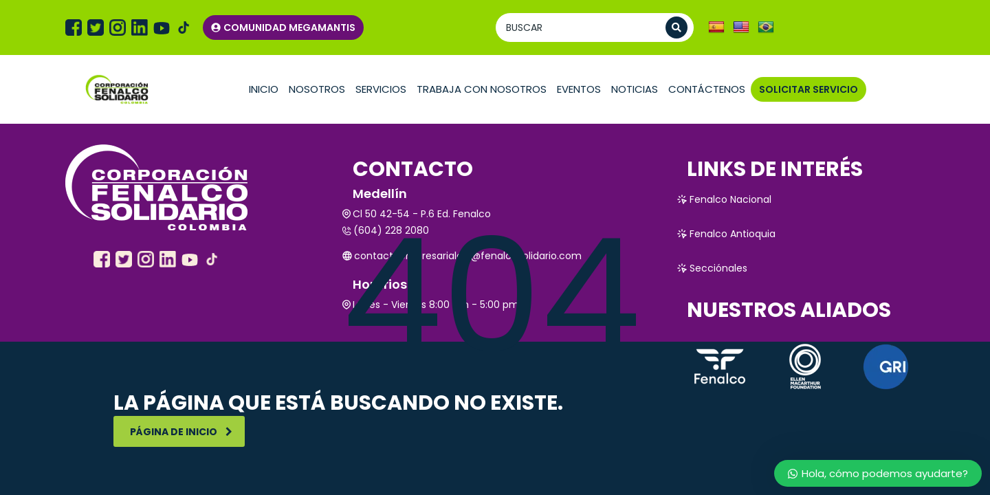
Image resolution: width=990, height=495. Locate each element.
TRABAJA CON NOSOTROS (482, 89)
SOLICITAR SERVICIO (808, 89)
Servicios (380, 89)
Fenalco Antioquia (726, 234)
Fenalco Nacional (723, 199)
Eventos (579, 89)
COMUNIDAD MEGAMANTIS (283, 27)
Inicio (263, 89)
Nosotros (317, 89)
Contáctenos (706, 89)
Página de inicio (181, 432)
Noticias (634, 89)
